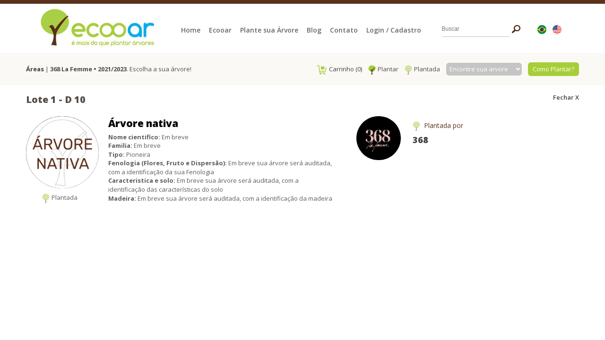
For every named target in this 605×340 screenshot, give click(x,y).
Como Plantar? (553, 69)
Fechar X (566, 97)
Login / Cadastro (393, 30)
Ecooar (220, 30)
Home (190, 30)
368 (420, 139)
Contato (344, 30)
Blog (314, 30)
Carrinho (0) (339, 69)
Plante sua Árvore (269, 30)
